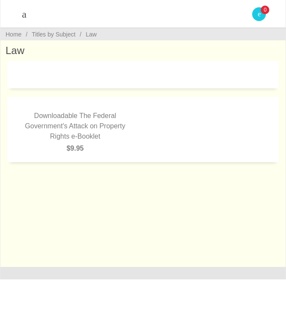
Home (13, 34)
